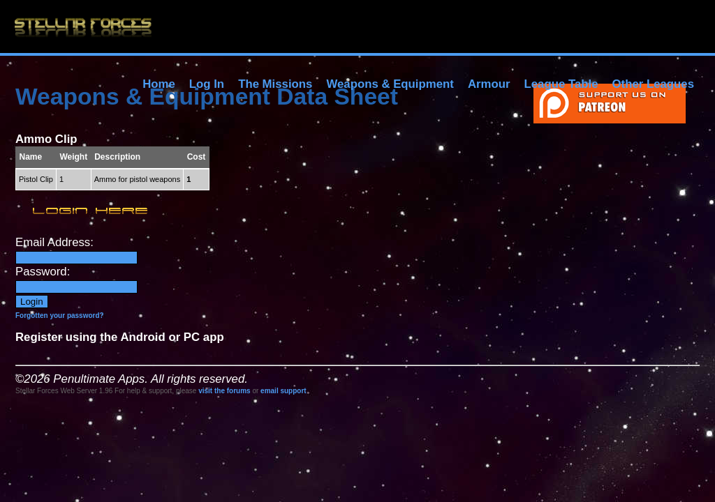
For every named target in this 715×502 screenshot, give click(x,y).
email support (283, 391)
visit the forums (224, 391)
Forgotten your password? (59, 315)
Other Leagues (653, 84)
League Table (561, 84)
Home (158, 84)
